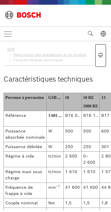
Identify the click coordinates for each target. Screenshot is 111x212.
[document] (55, 125)
